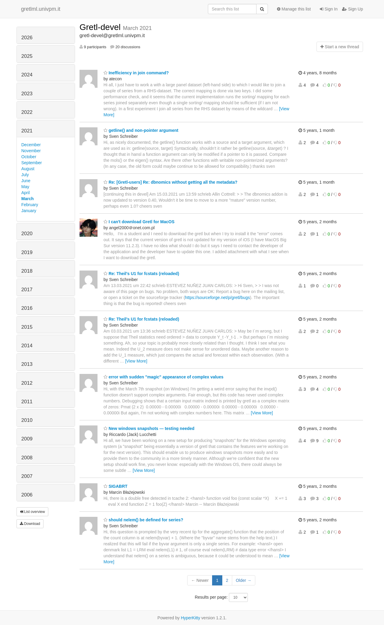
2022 (26, 112)
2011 (26, 401)
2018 (26, 271)
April (25, 192)
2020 (26, 233)
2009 (26, 439)
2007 (26, 476)
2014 (26, 345)
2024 (26, 75)
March (27, 198)
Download (30, 524)
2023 (26, 93)
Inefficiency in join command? (136, 72)
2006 (26, 495)
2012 (26, 383)
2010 (26, 420)
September (31, 162)
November (31, 150)
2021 (26, 131)
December (31, 144)
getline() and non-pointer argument (141, 130)
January (28, 210)
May (25, 186)
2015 (26, 327)
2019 (26, 252)
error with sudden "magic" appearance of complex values (164, 377)
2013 (26, 364)
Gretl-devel (101, 27)
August (27, 168)
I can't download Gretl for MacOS (139, 221)
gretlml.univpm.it (40, 9)
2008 (26, 458)
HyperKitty (190, 617)
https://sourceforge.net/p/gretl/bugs (217, 297)
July (25, 174)
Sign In (329, 9)
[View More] (136, 361)
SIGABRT (116, 486)
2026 (26, 37)
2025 (26, 56)
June (25, 180)
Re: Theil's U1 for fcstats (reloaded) (141, 273)
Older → (243, 580)
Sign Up (352, 9)
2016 (26, 308)
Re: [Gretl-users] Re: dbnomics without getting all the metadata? (170, 182)
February (29, 204)
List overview (32, 512)
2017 (26, 289)
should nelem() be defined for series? (143, 519)
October (28, 156)
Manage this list (294, 9)
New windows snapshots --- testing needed (149, 428)
